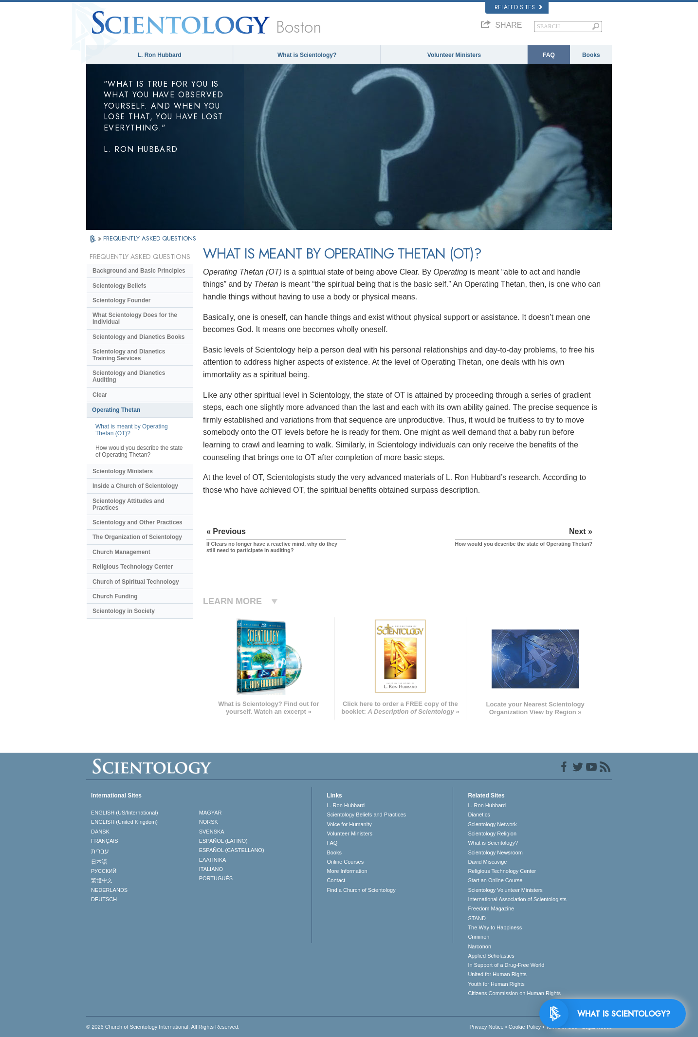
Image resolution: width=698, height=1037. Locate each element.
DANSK (100, 831)
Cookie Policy (525, 1027)
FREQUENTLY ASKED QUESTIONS (149, 238)
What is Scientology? (306, 55)
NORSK (208, 822)
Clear (99, 394)
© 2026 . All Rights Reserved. (162, 1027)
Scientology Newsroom (495, 852)
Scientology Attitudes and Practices (128, 504)
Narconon (479, 946)
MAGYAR (210, 812)
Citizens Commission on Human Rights (514, 993)
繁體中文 (101, 880)
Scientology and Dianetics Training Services (128, 355)
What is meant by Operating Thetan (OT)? (131, 430)
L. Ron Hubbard (160, 55)
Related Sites (518, 7)
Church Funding (115, 596)
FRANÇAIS (104, 841)
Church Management (121, 552)
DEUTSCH (104, 899)
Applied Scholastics (491, 956)
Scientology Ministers (122, 471)
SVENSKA (211, 831)
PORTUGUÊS (216, 878)
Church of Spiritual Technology (135, 581)
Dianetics (479, 814)
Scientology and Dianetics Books (138, 336)
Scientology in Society (123, 611)
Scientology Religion (492, 833)
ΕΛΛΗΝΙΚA (212, 860)
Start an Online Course (495, 880)
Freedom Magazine (491, 908)
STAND (476, 918)
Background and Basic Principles (138, 270)
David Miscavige (487, 862)
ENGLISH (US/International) (124, 812)
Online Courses (345, 862)
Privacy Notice (486, 1027)
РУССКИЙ (103, 871)
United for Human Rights (497, 974)
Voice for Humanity (349, 824)
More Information (347, 871)
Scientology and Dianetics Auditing (128, 376)
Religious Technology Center (132, 566)
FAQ (549, 55)
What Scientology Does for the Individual (134, 318)
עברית (100, 851)
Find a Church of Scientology (361, 890)
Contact (336, 880)
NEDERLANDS (109, 890)
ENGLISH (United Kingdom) (124, 822)
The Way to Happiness (495, 927)
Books (591, 55)
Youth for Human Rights (496, 984)
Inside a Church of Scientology (135, 485)
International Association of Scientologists (517, 899)
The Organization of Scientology (137, 537)
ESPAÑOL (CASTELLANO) (231, 850)
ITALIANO (211, 869)
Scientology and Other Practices (137, 522)
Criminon (478, 937)
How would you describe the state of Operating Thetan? (139, 451)
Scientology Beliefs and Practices (366, 814)
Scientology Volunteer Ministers (505, 890)
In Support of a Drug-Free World (506, 965)
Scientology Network (492, 824)
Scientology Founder (121, 300)
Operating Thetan (116, 410)
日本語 (99, 862)
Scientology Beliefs (119, 285)
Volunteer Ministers (454, 55)
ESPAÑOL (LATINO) (223, 841)
